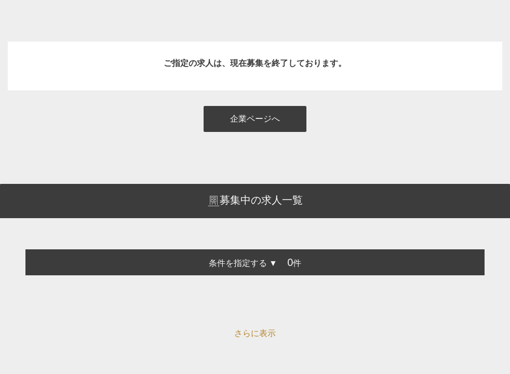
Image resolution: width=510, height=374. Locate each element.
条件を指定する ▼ (243, 263)
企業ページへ (255, 118)
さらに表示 (255, 333)
